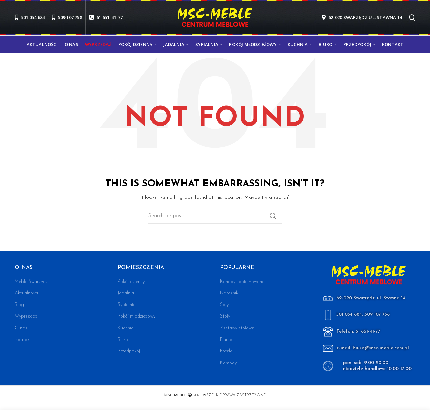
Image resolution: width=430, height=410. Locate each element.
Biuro (123, 339)
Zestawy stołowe (237, 328)
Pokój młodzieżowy (136, 316)
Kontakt (23, 339)
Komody (228, 363)
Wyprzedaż (26, 316)
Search (273, 216)
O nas (21, 328)
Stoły (225, 316)
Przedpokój (129, 351)
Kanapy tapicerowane (242, 281)
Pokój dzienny (131, 281)
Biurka (226, 339)
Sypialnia (127, 304)
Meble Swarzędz (31, 281)
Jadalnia (126, 293)
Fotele (226, 351)
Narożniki (229, 293)
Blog (19, 304)
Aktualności (26, 293)
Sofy (224, 304)
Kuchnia (126, 328)
